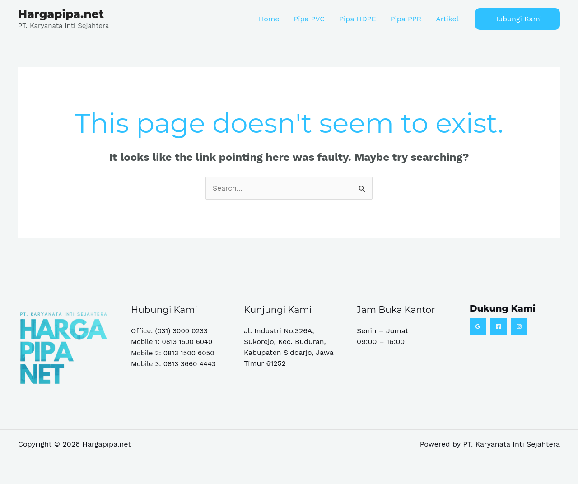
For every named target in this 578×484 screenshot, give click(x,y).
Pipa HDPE (357, 18)
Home (269, 18)
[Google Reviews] (478, 326)
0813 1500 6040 (187, 342)
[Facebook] (498, 326)
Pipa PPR (406, 18)
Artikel (447, 18)
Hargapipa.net (61, 14)
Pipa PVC (309, 18)
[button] (517, 19)
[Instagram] (519, 326)
